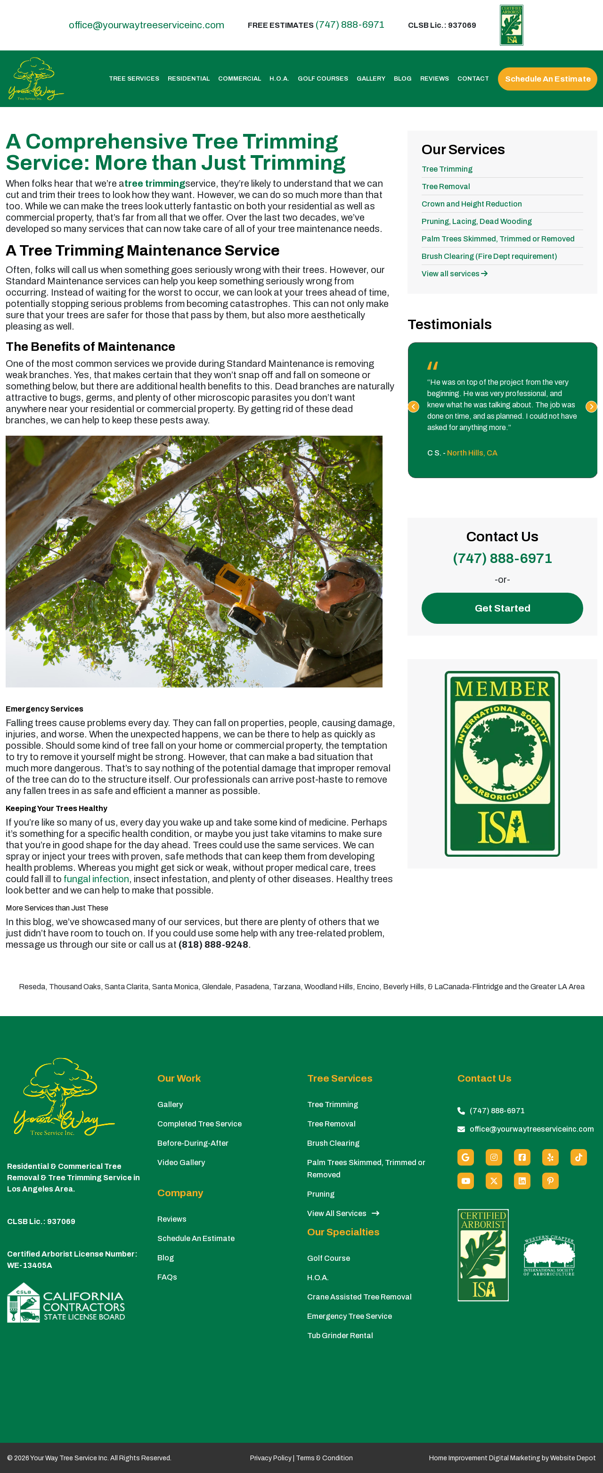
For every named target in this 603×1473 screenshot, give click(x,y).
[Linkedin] (522, 1181)
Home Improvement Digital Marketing (484, 1458)
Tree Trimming (447, 169)
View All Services (343, 1213)
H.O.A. (279, 79)
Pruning (320, 1194)
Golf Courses (323, 79)
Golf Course (328, 1258)
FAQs (167, 1277)
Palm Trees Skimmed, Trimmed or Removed (498, 239)
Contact (473, 79)
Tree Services (134, 79)
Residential (189, 79)
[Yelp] (550, 1157)
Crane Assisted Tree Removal (359, 1297)
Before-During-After (192, 1143)
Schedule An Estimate (548, 78)
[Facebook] (522, 1157)
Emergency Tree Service (349, 1316)
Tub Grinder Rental (340, 1336)
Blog (403, 79)
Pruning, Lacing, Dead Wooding (477, 221)
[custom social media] (578, 1157)
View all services (455, 274)
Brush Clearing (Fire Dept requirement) (489, 256)
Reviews (434, 79)
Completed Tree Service (199, 1124)
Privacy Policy (271, 1458)
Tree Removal (446, 186)
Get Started (502, 608)
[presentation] (413, 407)
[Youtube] (465, 1181)
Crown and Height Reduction (472, 204)
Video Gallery (181, 1163)
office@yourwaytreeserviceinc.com (146, 25)
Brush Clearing (333, 1143)
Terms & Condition (324, 1458)
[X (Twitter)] (494, 1181)
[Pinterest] (550, 1181)
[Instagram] (494, 1157)
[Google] (465, 1157)
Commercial (239, 79)
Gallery (371, 79)
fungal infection (96, 879)
